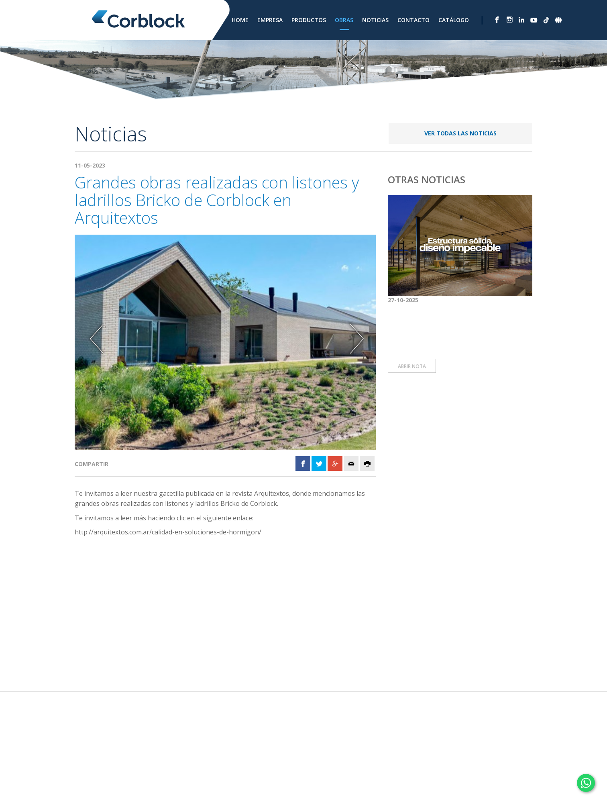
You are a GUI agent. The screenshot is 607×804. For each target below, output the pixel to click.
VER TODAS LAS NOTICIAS (460, 133)
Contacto (413, 20)
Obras (344, 20)
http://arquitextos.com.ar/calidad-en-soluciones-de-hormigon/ (168, 532)
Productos (308, 20)
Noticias (375, 20)
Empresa (270, 20)
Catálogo (453, 20)
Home (240, 20)
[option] (225, 342)
